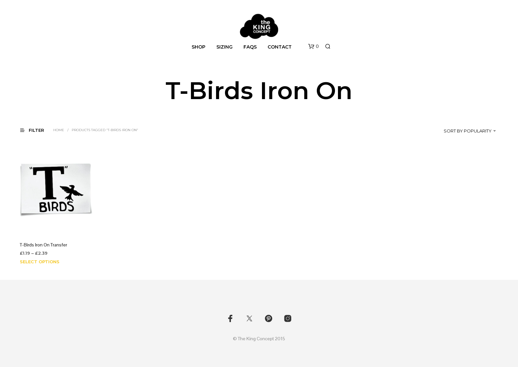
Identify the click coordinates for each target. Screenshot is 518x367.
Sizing (224, 47)
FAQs (250, 47)
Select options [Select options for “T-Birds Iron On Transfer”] (39, 261)
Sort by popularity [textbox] (468, 130)
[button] (313, 46)
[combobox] (464, 130)
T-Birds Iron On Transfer (43, 245)
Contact (280, 47)
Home (58, 130)
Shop (198, 47)
